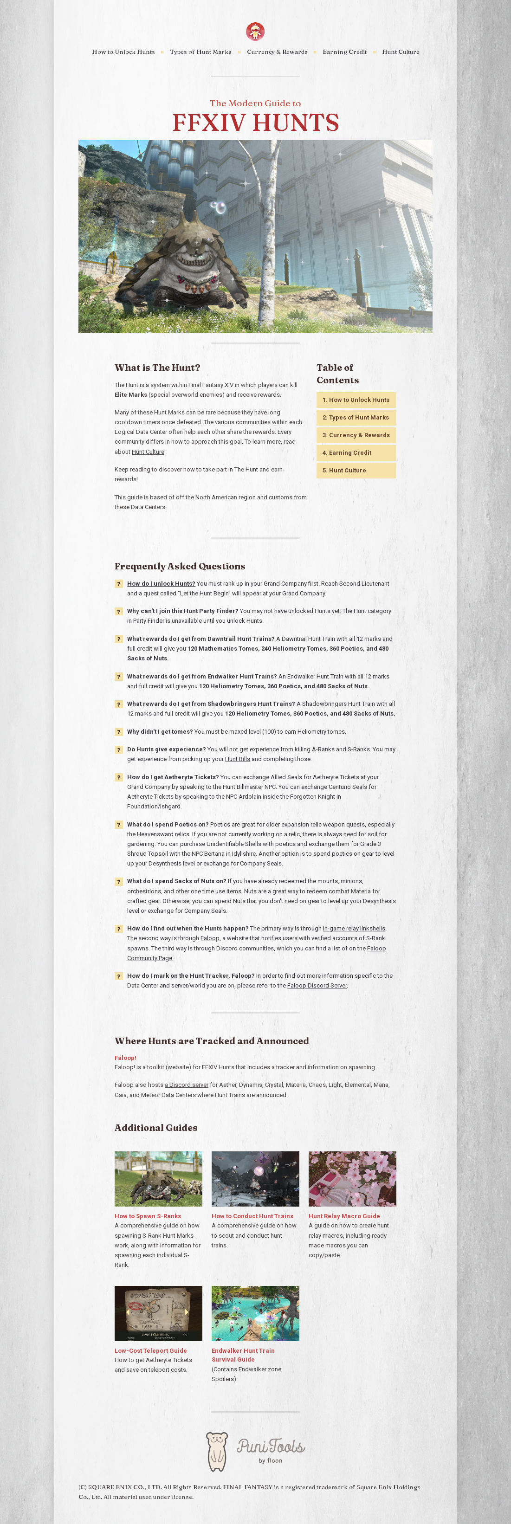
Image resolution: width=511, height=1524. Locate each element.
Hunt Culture (401, 51)
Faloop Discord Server (317, 985)
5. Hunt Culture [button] (344, 470)
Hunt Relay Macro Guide (344, 1216)
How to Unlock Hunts (123, 51)
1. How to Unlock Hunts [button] (356, 399)
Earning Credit (345, 51)
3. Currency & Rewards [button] (356, 435)
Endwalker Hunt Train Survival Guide (243, 1355)
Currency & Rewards (277, 51)
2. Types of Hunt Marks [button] (356, 417)
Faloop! (125, 1057)
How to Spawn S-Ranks (148, 1216)
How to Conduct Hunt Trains (252, 1216)
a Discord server (186, 1084)
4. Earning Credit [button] (347, 452)
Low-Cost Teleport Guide (151, 1350)
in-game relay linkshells (354, 928)
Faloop (210, 938)
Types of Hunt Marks (201, 51)
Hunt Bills (237, 759)
